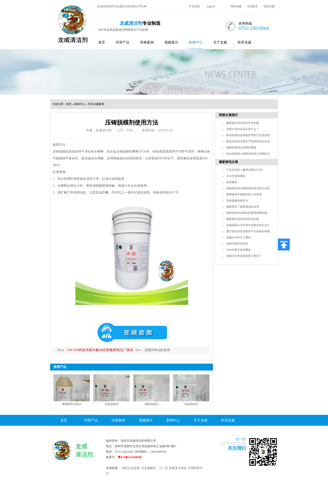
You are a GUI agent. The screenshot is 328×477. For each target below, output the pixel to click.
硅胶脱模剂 (111, 404)
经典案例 (147, 42)
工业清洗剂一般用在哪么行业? (244, 169)
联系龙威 (269, 6)
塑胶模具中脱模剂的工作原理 (244, 194)
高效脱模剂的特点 (237, 200)
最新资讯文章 (228, 162)
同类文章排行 (228, 115)
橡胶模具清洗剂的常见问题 (242, 123)
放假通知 (231, 182)
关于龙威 (220, 42)
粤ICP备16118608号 (129, 457)
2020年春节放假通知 (238, 249)
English (211, 6)
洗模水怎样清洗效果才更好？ (244, 256)
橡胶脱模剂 (151, 404)
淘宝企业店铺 (131, 468)
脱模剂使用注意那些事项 (241, 147)
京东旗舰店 (148, 468)
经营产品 (122, 42)
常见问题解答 (96, 104)
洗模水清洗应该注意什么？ (242, 129)
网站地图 (236, 6)
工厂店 (163, 468)
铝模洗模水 (191, 404)
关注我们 (237, 448)
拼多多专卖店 (178, 468)
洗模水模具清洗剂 (237, 243)
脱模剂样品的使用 (157, 350)
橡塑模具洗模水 (71, 404)
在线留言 (252, 6)
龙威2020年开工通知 (238, 237)
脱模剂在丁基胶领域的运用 (242, 206)
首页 (101, 42)
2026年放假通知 (235, 176)
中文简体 (194, 6)
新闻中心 (195, 42)
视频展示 (171, 42)
